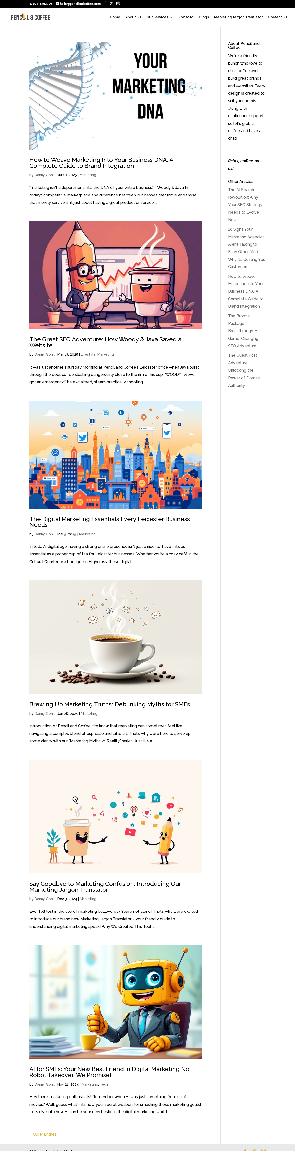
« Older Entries (43, 1134)
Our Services (157, 17)
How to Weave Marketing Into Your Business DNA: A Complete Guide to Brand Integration (101, 162)
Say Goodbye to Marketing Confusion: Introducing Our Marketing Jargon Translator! (105, 886)
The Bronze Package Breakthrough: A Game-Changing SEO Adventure (243, 331)
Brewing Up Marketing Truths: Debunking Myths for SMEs (109, 704)
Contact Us (277, 17)
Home (115, 17)
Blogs (204, 17)
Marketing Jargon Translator (238, 17)
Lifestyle (88, 354)
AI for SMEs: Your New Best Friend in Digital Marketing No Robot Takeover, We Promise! (109, 1072)
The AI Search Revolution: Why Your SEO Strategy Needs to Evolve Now (245, 204)
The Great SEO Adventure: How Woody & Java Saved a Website (105, 342)
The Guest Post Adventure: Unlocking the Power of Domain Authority (244, 370)
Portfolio (185, 17)
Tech (104, 1084)
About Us (133, 17)
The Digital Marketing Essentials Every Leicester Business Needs (109, 521)
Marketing (88, 175)
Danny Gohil (45, 175)
